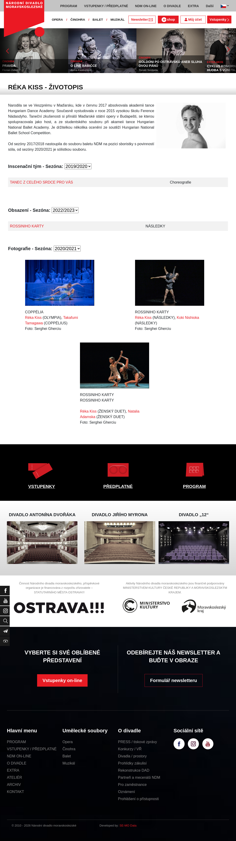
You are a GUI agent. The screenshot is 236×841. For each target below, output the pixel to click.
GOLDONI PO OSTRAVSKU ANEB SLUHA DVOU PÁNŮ (170, 64)
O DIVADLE (16, 763)
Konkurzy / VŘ (130, 749)
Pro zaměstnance (132, 785)
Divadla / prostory (132, 756)
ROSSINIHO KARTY (27, 226)
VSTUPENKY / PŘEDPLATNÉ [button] (106, 6)
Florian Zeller (10, 70)
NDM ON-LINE (19, 756)
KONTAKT (15, 792)
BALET (98, 19)
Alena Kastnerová (81, 70)
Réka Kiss (33, 318)
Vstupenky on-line (62, 680)
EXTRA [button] (193, 6)
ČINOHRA (78, 19)
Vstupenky (219, 19)
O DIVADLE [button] (172, 6)
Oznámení (126, 792)
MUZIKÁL (117, 19)
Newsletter (142, 19)
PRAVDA (9, 66)
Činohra (68, 749)
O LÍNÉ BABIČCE (84, 66)
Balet (66, 756)
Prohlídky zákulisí (132, 763)
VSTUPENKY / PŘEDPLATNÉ (31, 749)
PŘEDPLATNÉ (118, 486)
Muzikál (68, 763)
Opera (67, 742)
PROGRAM (194, 486)
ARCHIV (14, 785)
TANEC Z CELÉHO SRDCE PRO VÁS (41, 182)
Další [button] (209, 6)
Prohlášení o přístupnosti (138, 799)
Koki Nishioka (188, 318)
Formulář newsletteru (173, 680)
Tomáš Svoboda (148, 70)
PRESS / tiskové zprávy (137, 742)
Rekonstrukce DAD (133, 770)
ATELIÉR (14, 777)
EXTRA (13, 770)
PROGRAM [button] (68, 6)
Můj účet (193, 19)
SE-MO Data (128, 825)
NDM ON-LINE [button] (145, 6)
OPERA (57, 19)
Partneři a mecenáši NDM (139, 777)
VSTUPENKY (41, 486)
